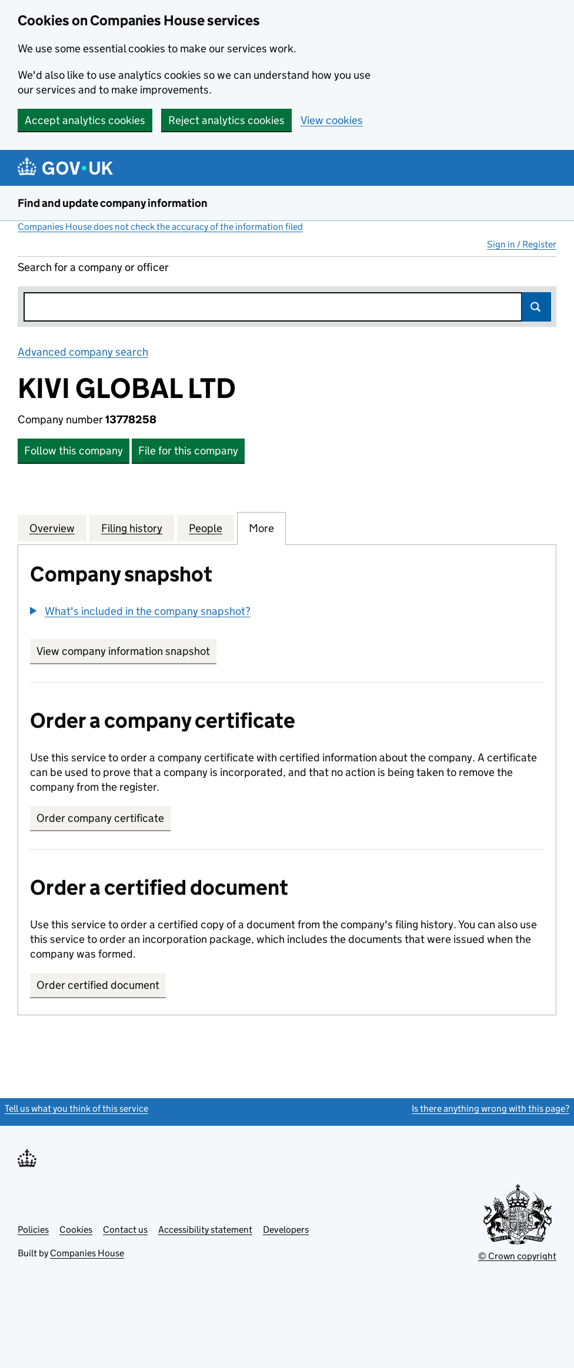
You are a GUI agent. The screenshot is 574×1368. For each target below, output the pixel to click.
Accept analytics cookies (85, 120)
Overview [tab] (52, 528)
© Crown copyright (517, 1256)
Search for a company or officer (93, 267)
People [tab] (205, 528)
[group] (287, 612)
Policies (33, 1229)
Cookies (75, 1229)
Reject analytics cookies (226, 120)
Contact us (125, 1229)
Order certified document (97, 985)
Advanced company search (83, 352)
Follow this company (73, 450)
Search (536, 307)
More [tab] (261, 528)
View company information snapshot (126, 651)
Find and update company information (113, 203)
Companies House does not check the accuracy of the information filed (160, 226)
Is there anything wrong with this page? (490, 1108)
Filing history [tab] (131, 528)
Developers (286, 1229)
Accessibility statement (205, 1229)
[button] (140, 611)
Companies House (87, 1253)
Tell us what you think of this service (76, 1108)
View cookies (332, 120)
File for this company (188, 450)
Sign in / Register (521, 244)
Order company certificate (100, 818)
